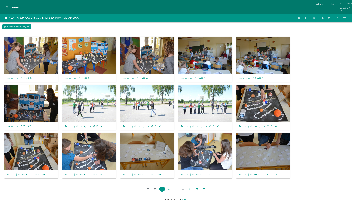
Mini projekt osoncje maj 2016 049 (204, 177)
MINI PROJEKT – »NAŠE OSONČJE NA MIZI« (61, 18)
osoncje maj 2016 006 (78, 79)
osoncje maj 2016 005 (19, 79)
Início (6, 18)
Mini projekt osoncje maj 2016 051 (145, 177)
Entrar (331, 4)
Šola (36, 18)
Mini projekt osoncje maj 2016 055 (85, 128)
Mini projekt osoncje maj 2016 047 (263, 177)
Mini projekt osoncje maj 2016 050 (85, 177)
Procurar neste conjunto (17, 26)
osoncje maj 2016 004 (138, 79)
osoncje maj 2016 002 (197, 79)
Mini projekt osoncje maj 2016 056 (145, 128)
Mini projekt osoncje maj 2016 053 (26, 177)
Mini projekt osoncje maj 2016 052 (263, 128)
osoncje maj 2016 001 (19, 128)
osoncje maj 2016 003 (256, 79)
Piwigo (185, 202)
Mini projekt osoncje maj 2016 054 (204, 128)
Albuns (319, 4)
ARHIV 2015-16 (20, 18)
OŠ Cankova (12, 7)
